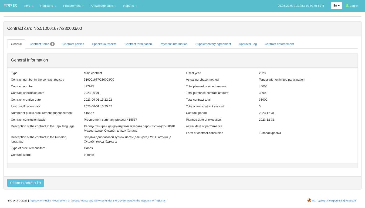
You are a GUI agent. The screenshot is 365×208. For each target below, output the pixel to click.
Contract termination (138, 44)
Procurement (73, 5)
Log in (352, 5)
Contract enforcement (279, 44)
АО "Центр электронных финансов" (334, 200)
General (16, 44)
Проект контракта (104, 44)
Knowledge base (103, 5)
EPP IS (10, 5)
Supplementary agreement (213, 44)
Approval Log (248, 44)
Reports (130, 5)
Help (28, 5)
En (337, 5)
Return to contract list (25, 183)
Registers (48, 5)
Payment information (173, 44)
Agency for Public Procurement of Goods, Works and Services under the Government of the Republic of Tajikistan (98, 200)
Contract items (42, 44)
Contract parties (73, 44)
